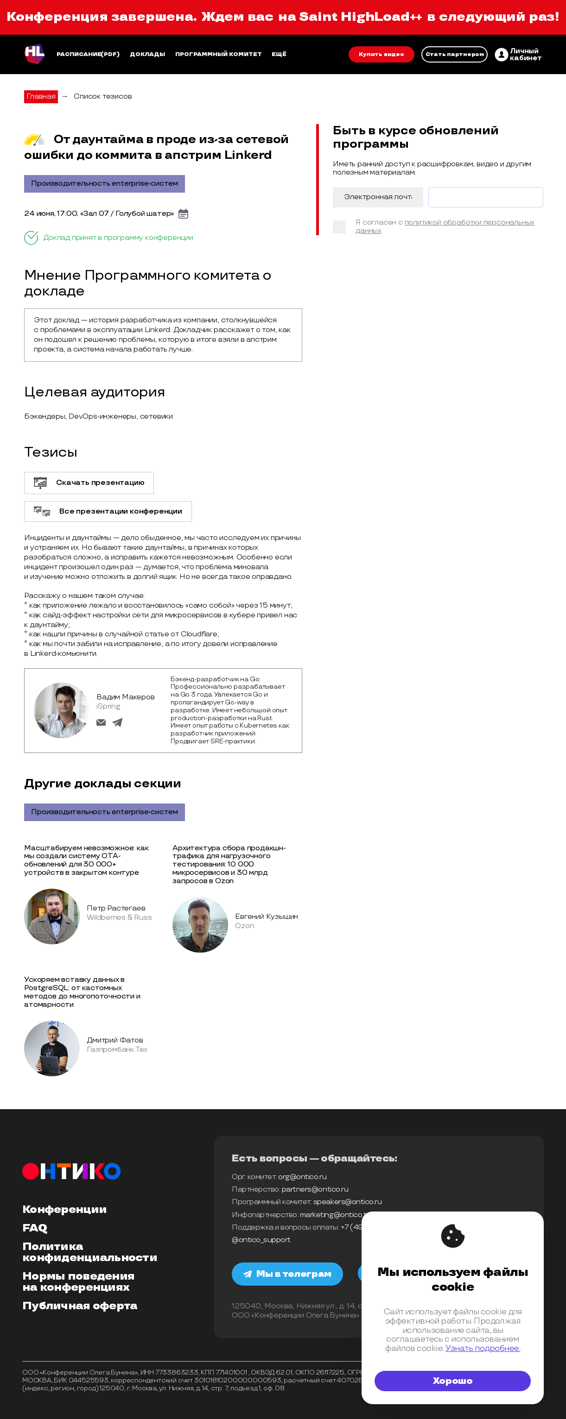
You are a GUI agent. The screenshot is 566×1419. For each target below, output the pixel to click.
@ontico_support (261, 1240)
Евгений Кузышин (266, 916)
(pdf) (110, 54)
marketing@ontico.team (340, 1215)
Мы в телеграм (287, 1274)
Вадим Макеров (125, 697)
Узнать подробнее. (482, 1348)
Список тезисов (103, 96)
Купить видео (381, 54)
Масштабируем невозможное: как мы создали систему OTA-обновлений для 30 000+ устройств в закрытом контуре (86, 861)
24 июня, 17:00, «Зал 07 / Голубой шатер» (99, 214)
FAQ (34, 1228)
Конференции (64, 1209)
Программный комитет (218, 54)
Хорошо (453, 1381)
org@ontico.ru (302, 1177)
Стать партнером (455, 54)
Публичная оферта (79, 1306)
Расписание (79, 54)
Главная (41, 96)
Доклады (147, 54)
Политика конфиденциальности (89, 1252)
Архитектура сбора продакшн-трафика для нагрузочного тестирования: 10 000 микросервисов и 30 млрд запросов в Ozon (229, 865)
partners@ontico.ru (315, 1189)
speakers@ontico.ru (347, 1202)
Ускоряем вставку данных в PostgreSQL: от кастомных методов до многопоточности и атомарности (82, 992)
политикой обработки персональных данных (445, 226)
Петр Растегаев (116, 908)
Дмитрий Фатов (115, 1040)
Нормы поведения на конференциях (78, 1282)
